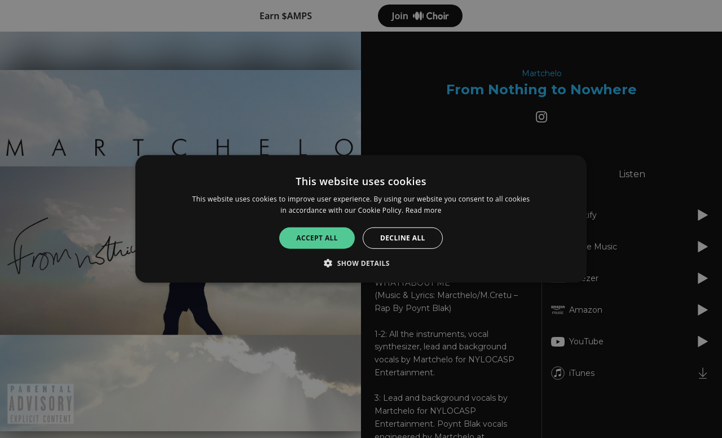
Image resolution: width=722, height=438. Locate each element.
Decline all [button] (402, 238)
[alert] (361, 219)
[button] (361, 263)
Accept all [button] (317, 238)
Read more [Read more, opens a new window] (424, 210)
